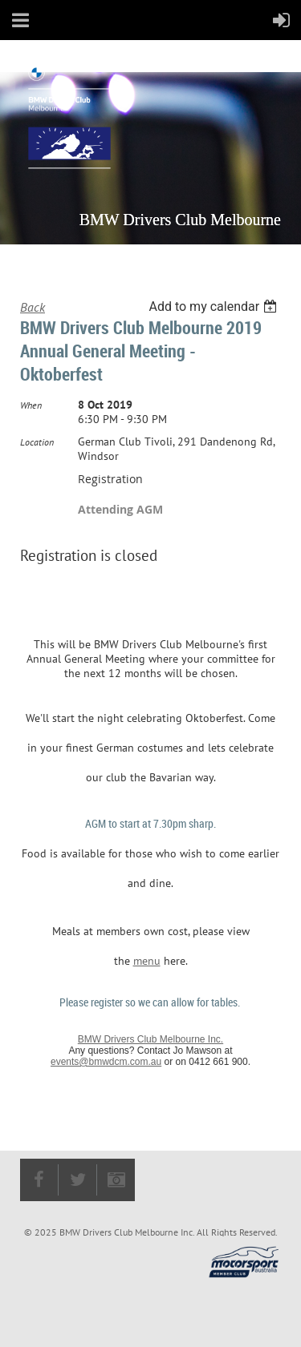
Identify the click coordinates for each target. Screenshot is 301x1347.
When (31, 405)
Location (37, 442)
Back (32, 307)
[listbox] (214, 306)
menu (147, 961)
